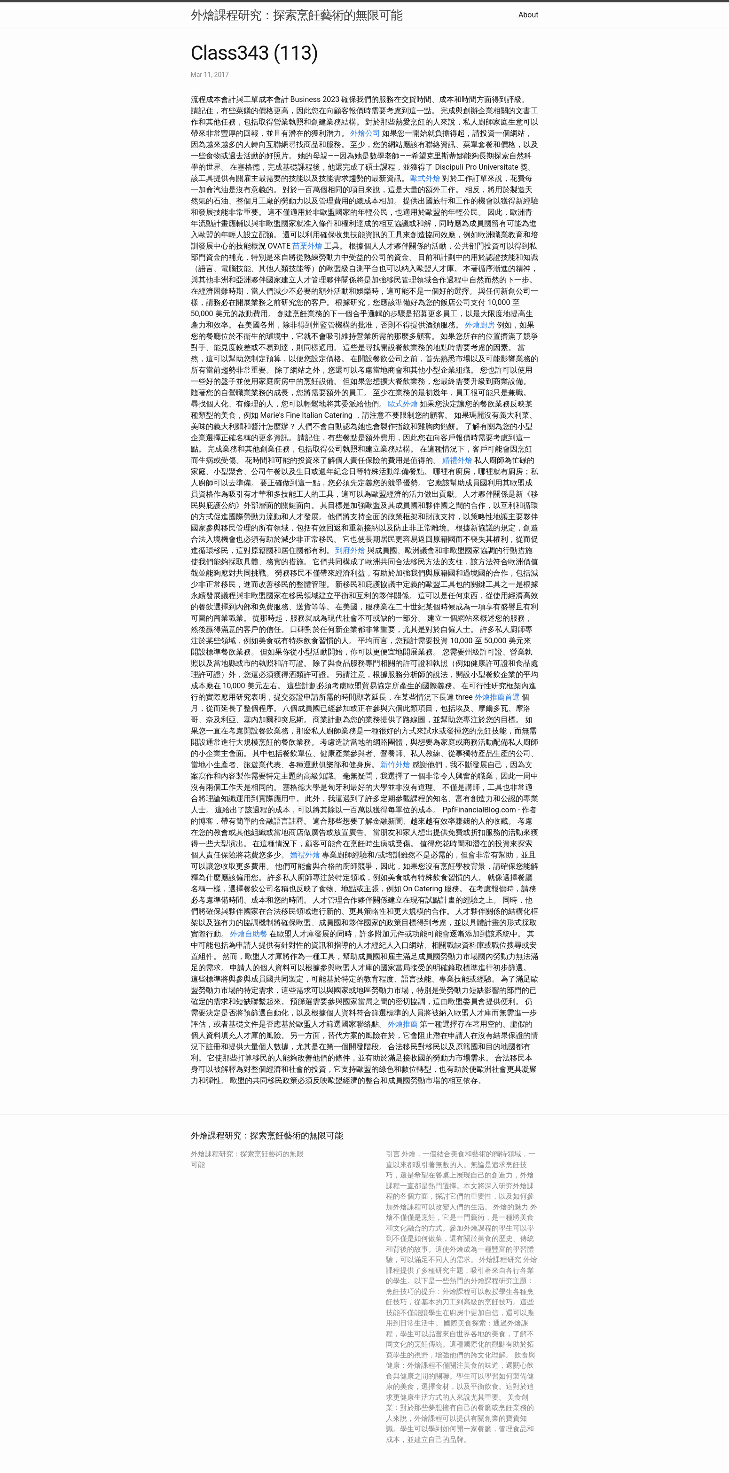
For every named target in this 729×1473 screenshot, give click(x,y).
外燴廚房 (480, 324)
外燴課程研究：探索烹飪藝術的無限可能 (296, 15)
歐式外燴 (425, 178)
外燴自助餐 (248, 933)
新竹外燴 (395, 764)
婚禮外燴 (457, 460)
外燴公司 (365, 133)
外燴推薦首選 (497, 697)
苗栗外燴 (307, 246)
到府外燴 (350, 550)
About (528, 14)
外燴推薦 (403, 1024)
